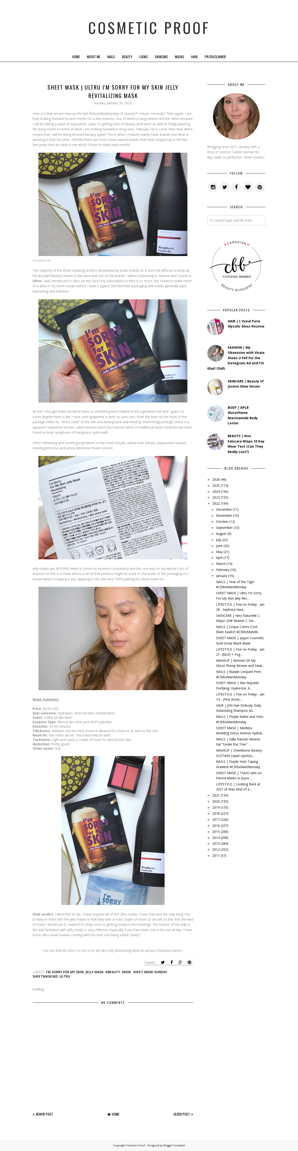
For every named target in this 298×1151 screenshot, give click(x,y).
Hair (194, 56)
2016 (216, 825)
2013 (216, 843)
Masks (179, 56)
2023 (216, 497)
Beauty (127, 56)
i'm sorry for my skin (65, 972)
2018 (216, 813)
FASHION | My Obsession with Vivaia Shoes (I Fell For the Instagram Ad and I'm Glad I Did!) (235, 358)
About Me (93, 56)
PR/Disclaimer (215, 56)
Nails (111, 56)
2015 (216, 831)
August (221, 533)
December (224, 509)
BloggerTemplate (174, 1145)
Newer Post (44, 1114)
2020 (216, 801)
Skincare (161, 56)
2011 (216, 855)
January (221, 576)
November (224, 515)
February (222, 569)
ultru (64, 976)
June (219, 545)
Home (76, 56)
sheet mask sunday (150, 972)
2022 (216, 503)
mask (126, 972)
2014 (216, 837)
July (218, 539)
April (219, 557)
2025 (216, 485)
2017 (216, 819)
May (219, 552)
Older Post (181, 1114)
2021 (216, 795)
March (221, 563)
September (224, 527)
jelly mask (94, 972)
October (222, 521)
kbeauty (112, 972)
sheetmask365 (45, 976)
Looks (143, 56)
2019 (216, 807)
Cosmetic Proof (149, 25)
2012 (216, 849)
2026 (216, 479)
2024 (216, 491)
